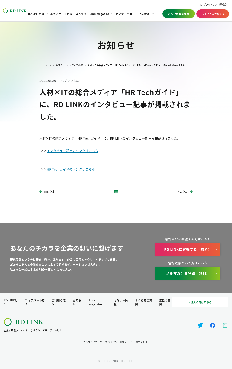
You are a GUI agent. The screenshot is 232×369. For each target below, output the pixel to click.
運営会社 (224, 4)
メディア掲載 (70, 80)
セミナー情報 (124, 14)
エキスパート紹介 (61, 14)
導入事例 (81, 14)
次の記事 (182, 191)
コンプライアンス (208, 4)
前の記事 (49, 191)
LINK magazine (100, 14)
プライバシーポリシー (117, 342)
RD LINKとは (36, 14)
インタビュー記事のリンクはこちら (72, 150)
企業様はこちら (148, 14)
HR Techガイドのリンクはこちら (71, 169)
